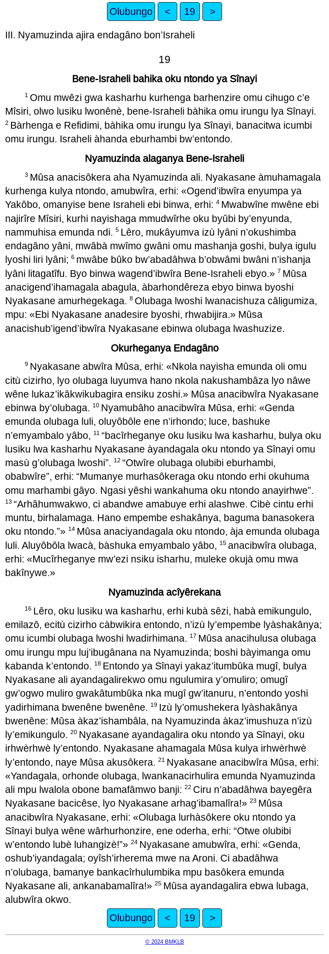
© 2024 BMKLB (164, 942)
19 (189, 11)
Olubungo (131, 11)
